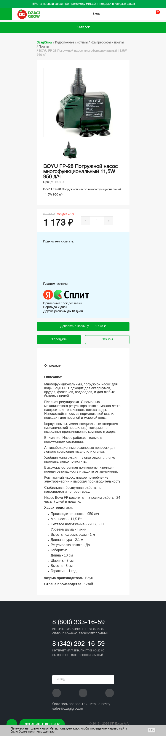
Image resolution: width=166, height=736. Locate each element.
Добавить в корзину (42, 724)
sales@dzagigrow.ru (67, 708)
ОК (151, 730)
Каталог (83, 27)
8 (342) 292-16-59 (78, 644)
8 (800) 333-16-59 (78, 622)
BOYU (59, 182)
